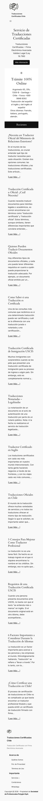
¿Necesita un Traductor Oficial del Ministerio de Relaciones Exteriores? (21, 138)
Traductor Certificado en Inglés (20, 448)
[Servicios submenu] (19, 777)
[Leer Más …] (14, 177)
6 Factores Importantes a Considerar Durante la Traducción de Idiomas (21, 638)
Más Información (21, 62)
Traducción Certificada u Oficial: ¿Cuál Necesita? (20, 192)
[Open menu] (10, 21)
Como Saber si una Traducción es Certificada (18, 300)
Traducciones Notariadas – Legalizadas (15, 399)
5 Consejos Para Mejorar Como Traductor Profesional (21, 542)
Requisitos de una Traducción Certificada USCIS (20, 587)
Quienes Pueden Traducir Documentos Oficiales (20, 249)
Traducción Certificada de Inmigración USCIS (20, 350)
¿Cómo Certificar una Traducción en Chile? (20, 684)
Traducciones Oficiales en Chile (20, 496)
